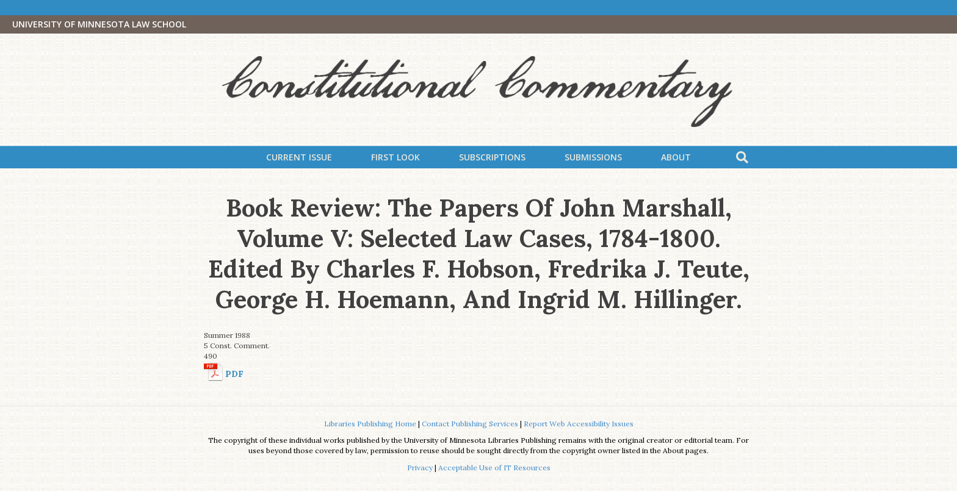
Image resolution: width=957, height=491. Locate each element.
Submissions (593, 157)
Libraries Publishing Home (370, 423)
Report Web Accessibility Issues (579, 423)
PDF (234, 373)
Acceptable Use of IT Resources (494, 467)
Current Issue (299, 157)
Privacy (420, 467)
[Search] (742, 157)
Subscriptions (492, 157)
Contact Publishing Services (470, 423)
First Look (395, 157)
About (676, 157)
